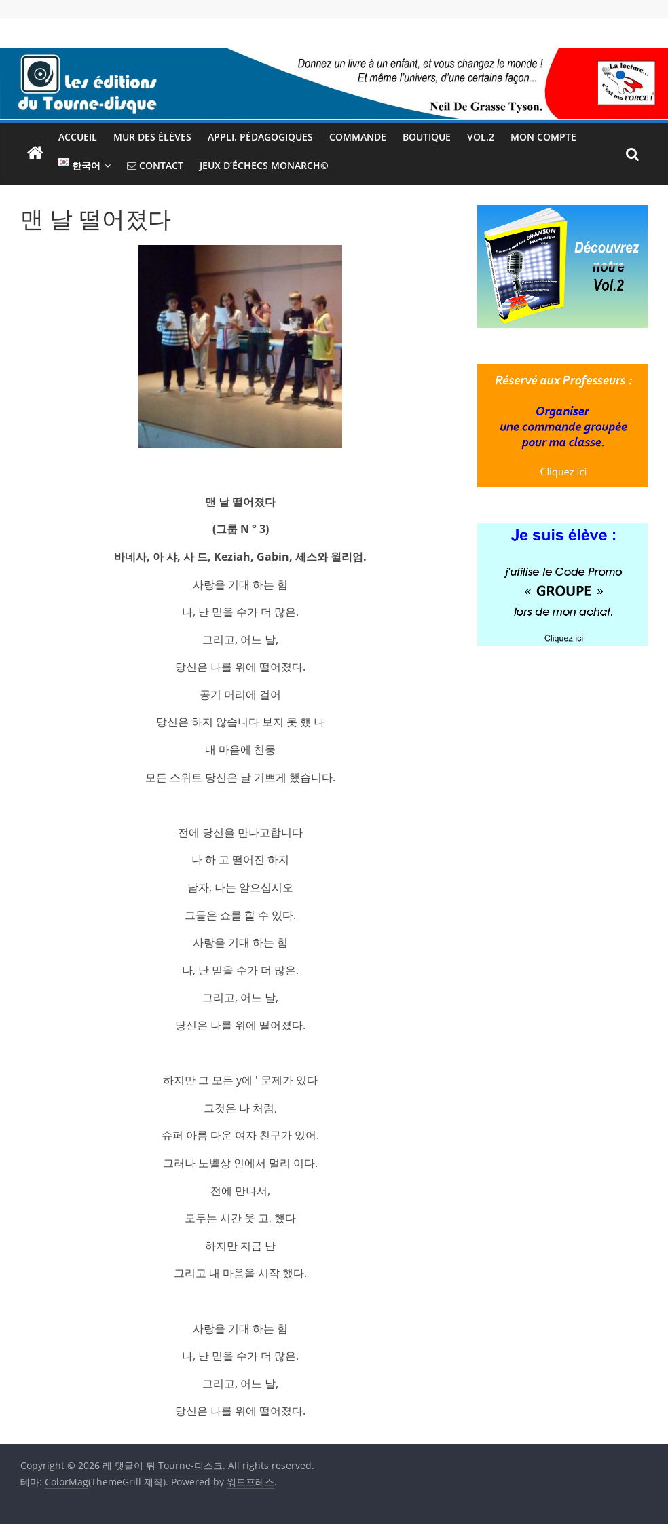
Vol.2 (480, 136)
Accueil (77, 136)
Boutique (427, 136)
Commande (357, 136)
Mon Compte (543, 136)
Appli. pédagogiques (260, 136)
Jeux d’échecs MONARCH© (264, 165)
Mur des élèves (152, 136)
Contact (155, 165)
